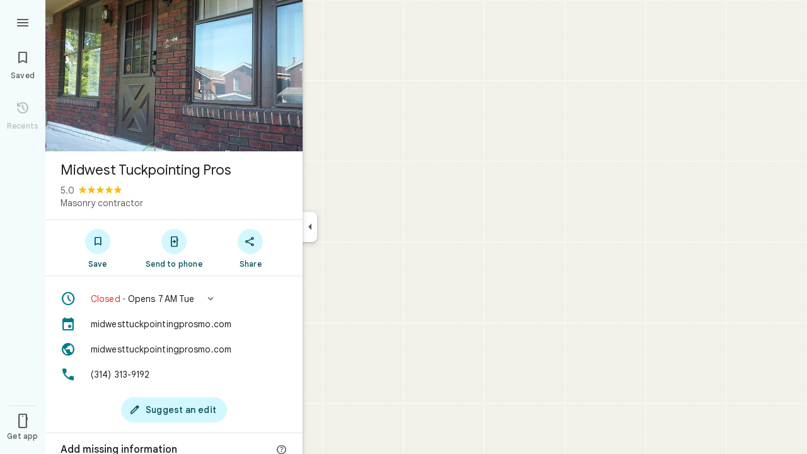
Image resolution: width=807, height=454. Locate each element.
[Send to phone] (174, 247)
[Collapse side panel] (310, 227)
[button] (174, 298)
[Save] (97, 247)
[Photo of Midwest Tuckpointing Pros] (174, 75)
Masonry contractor (102, 203)
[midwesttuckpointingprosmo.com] (174, 324)
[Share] (250, 247)
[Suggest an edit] (174, 410)
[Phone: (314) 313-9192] (174, 374)
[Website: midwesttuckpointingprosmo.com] (174, 349)
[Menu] (22, 21)
